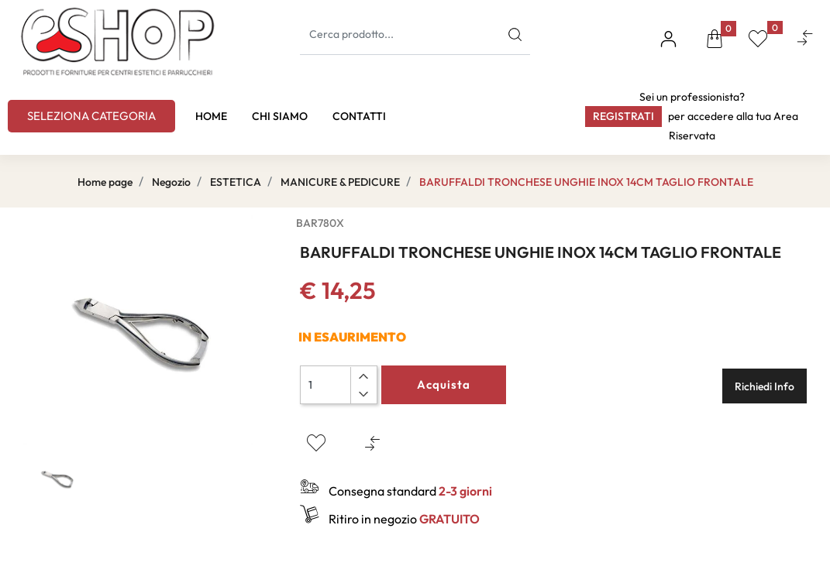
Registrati (623, 116)
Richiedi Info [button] (764, 386)
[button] (514, 35)
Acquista (443, 384)
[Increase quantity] (363, 376)
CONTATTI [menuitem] (359, 116)
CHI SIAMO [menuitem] (280, 116)
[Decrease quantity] (363, 394)
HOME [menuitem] (211, 116)
